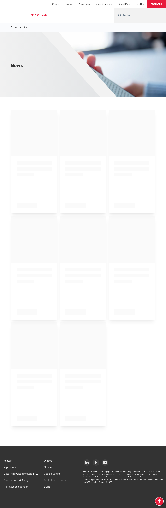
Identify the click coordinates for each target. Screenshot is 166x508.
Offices (55, 4)
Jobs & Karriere (104, 4)
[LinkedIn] (87, 462)
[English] (142, 4)
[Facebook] (96, 462)
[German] (138, 4)
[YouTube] (105, 462)
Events (69, 4)
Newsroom (84, 4)
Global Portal (124, 4)
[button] (156, 4)
